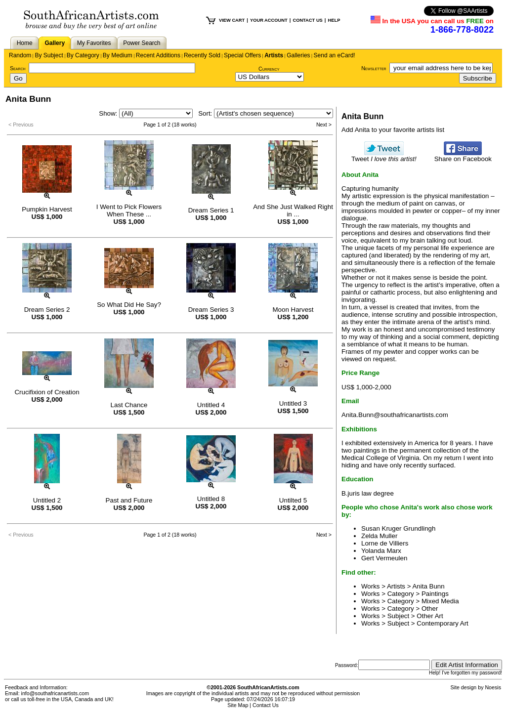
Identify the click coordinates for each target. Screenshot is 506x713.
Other (430, 608)
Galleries (298, 55)
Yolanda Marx (381, 550)
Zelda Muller (379, 536)
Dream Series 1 (211, 210)
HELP (334, 20)
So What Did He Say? (129, 304)
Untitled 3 (293, 403)
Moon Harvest (293, 309)
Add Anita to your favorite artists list (392, 129)
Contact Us (266, 705)
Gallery (54, 43)
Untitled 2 (47, 500)
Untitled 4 (211, 405)
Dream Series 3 (211, 309)
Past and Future (129, 500)
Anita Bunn (428, 586)
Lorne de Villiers (384, 543)
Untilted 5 (293, 500)
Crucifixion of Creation (46, 392)
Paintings (435, 593)
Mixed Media (440, 601)
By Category (83, 55)
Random (20, 55)
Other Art (430, 616)
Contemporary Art (442, 623)
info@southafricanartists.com (55, 693)
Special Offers (242, 55)
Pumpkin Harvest (47, 209)
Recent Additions (158, 55)
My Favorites (94, 43)
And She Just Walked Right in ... (293, 210)
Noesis (493, 687)
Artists (273, 55)
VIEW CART (232, 20)
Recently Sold (202, 55)
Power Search (141, 43)
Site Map (237, 705)
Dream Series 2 (47, 309)
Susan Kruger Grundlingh (398, 528)
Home (25, 43)
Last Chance (129, 405)
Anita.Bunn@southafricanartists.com (394, 415)
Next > (324, 124)
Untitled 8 (211, 499)
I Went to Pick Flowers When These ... (129, 210)
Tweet (384, 156)
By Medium (117, 55)
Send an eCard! (334, 55)
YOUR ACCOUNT (269, 20)
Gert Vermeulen (384, 558)
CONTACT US (307, 20)
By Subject (49, 55)
